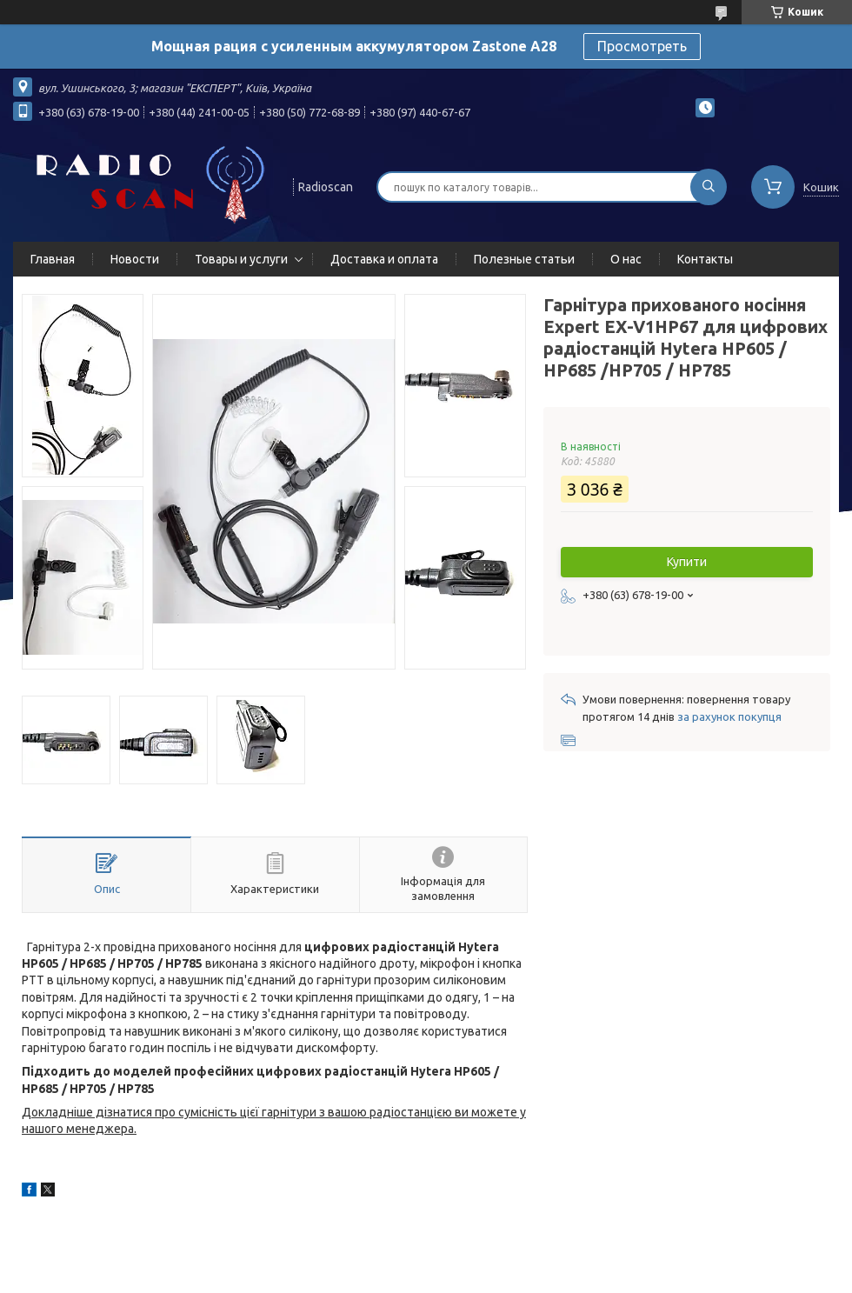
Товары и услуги (241, 259)
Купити (687, 562)
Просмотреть (642, 46)
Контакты (705, 259)
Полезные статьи (524, 259)
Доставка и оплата (384, 259)
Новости (134, 259)
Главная (52, 259)
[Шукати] (708, 187)
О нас (626, 259)
